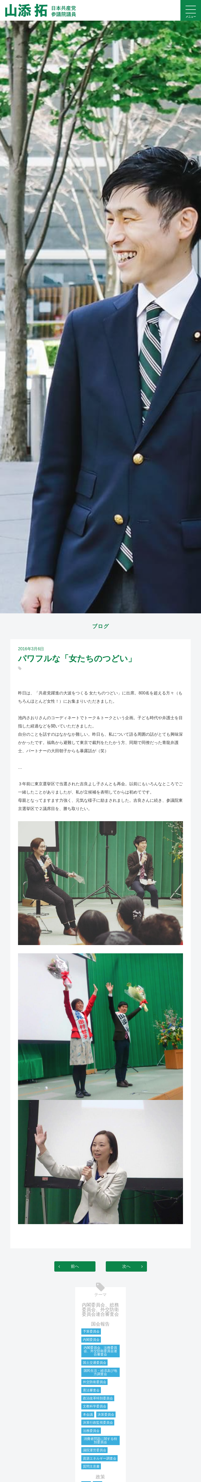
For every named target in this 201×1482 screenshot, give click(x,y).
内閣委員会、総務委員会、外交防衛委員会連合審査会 (100, 1309)
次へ (126, 1266)
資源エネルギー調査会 (99, 1458)
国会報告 (100, 1324)
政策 (100, 1476)
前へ (75, 1266)
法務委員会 (91, 1431)
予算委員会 (91, 1331)
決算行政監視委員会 (98, 1422)
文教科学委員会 (94, 1406)
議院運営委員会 (94, 1450)
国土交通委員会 (94, 1363)
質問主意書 (91, 1466)
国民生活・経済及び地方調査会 (100, 1372)
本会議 (88, 1414)
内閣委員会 (91, 1340)
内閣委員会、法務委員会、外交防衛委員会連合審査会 (100, 1351)
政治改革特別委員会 (98, 1398)
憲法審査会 (91, 1390)
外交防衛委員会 (94, 1382)
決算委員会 (106, 1414)
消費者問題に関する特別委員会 (100, 1440)
